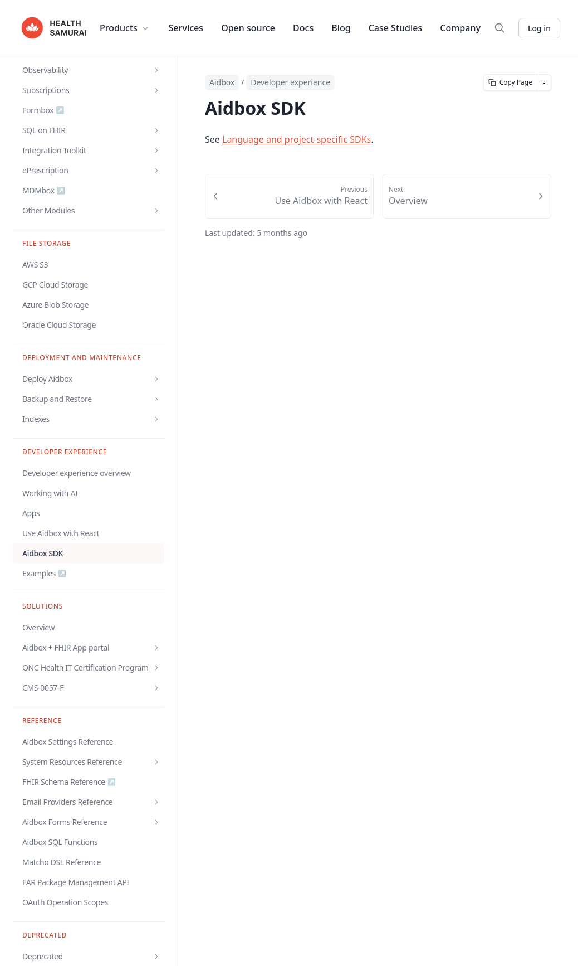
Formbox (43, 110)
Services (186, 28)
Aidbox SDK (42, 553)
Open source (248, 28)
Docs (303, 28)
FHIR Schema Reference (69, 782)
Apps (31, 513)
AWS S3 (35, 264)
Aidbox (221, 82)
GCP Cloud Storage (55, 284)
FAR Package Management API (75, 882)
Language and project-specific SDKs (296, 139)
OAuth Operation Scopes (65, 902)
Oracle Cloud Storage (59, 324)
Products (125, 28)
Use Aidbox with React (60, 533)
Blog (340, 28)
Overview (38, 627)
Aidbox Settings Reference (67, 741)
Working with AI (49, 493)
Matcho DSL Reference (61, 862)
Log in (539, 28)
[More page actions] (544, 82)
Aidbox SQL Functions (59, 842)
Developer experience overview (76, 473)
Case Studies (396, 28)
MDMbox (43, 190)
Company (460, 28)
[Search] (499, 28)
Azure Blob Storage (55, 304)
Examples (44, 573)
